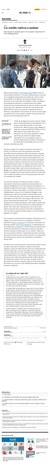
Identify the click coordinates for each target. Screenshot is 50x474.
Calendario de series (18, 22)
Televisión (6, 19)
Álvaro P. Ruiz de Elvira (25, 45)
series (5, 25)
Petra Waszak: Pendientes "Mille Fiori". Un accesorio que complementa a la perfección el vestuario (42, 440)
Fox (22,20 (7, 107)
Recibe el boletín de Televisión (11, 328)
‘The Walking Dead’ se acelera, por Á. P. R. (6, 124)
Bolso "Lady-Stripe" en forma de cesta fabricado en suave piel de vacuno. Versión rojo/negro (42, 446)
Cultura (23, 337)
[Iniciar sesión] (44, 9)
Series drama (36, 337)
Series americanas (29, 337)
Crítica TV (36, 22)
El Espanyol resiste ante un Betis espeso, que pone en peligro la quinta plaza (22, 397)
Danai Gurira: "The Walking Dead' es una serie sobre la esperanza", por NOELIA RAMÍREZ (6, 131)
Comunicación (30, 22)
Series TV (11, 22)
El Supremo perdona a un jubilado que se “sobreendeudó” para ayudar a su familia (19, 427)
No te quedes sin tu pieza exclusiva (41, 453)
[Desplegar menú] (3, 13)
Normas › (44, 331)
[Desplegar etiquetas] (45, 338)
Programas (25, 22)
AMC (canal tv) (15, 337)
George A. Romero (18, 222)
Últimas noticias (42, 22)
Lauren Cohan (33, 127)
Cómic (20, 337)
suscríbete (37, 9)
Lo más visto (5, 410)
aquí (31, 344)
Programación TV (5, 22)
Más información (7, 343)
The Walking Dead (7, 337)
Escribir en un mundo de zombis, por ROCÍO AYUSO (7, 138)
